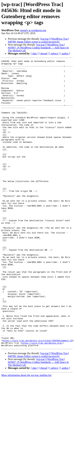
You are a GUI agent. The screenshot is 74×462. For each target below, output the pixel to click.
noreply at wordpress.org (33, 30)
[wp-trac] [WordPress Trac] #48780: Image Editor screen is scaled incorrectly (38, 40)
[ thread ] (44, 53)
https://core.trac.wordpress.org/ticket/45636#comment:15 (38, 396)
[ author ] (65, 53)
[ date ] (34, 53)
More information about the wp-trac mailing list (26, 432)
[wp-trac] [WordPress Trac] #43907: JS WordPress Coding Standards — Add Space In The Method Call (38, 47)
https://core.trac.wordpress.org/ (42, 399)
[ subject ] (54, 53)
